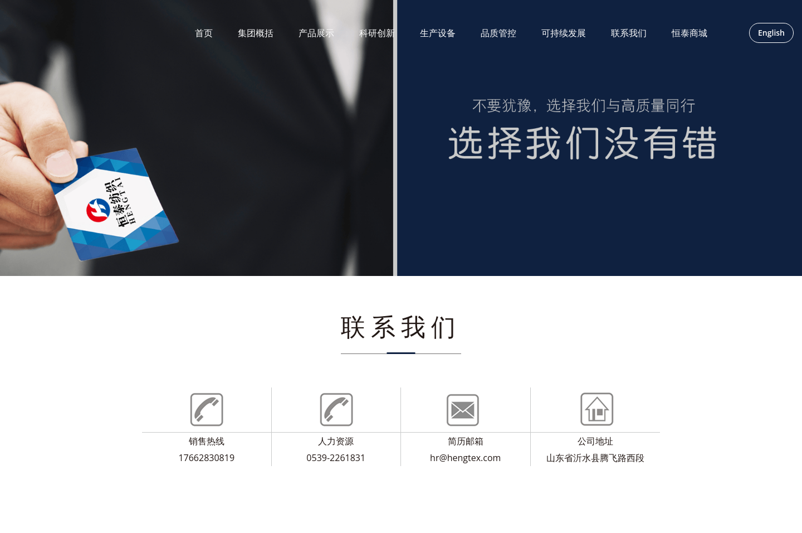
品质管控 (498, 33)
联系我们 (629, 33)
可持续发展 (563, 33)
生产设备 (438, 33)
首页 (204, 33)
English (771, 32)
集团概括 (255, 33)
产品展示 (316, 33)
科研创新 (377, 33)
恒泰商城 (689, 33)
